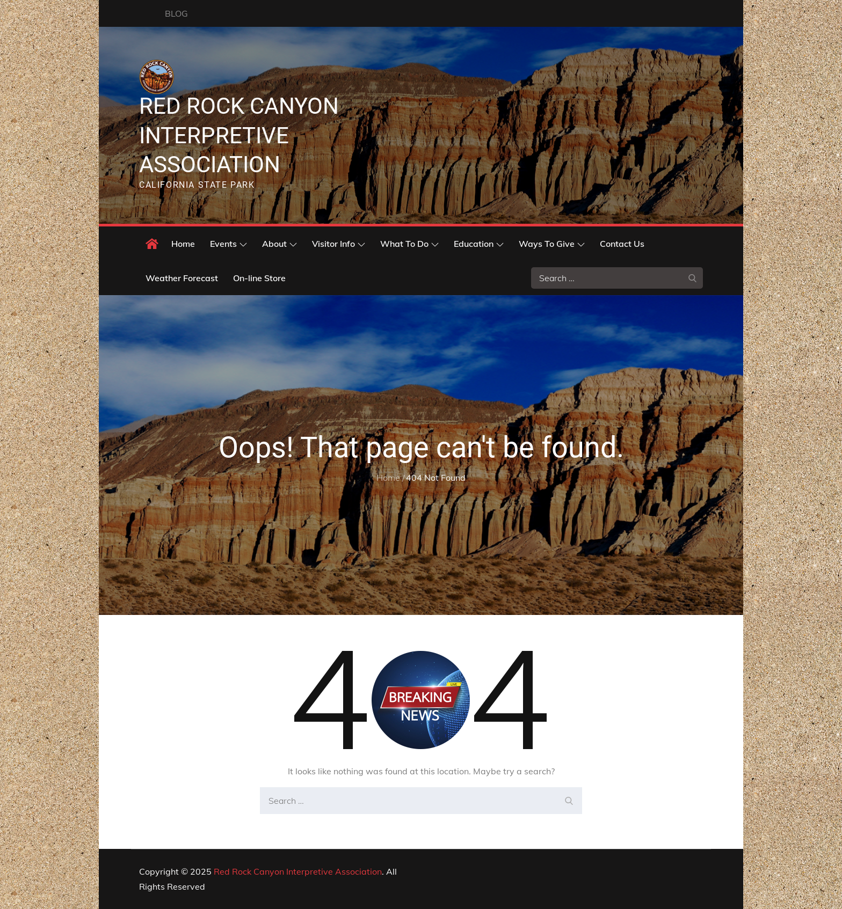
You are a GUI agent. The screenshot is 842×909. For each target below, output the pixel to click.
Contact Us (622, 243)
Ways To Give (552, 243)
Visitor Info (338, 243)
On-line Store (259, 278)
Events (228, 243)
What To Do (409, 243)
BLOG (176, 13)
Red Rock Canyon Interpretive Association (239, 135)
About (279, 243)
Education (479, 243)
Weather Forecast (182, 278)
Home (183, 243)
